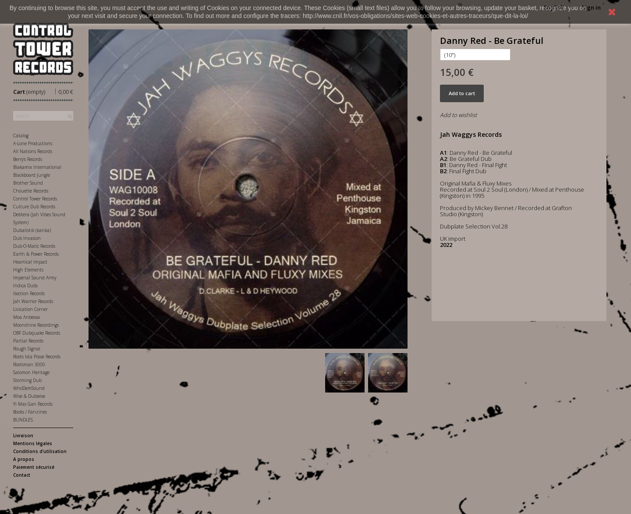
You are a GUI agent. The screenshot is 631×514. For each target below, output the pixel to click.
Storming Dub (27, 380)
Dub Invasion (27, 238)
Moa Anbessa (26, 317)
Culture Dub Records (34, 206)
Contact (21, 475)
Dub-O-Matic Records (34, 246)
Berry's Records (27, 159)
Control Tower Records (35, 199)
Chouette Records (30, 191)
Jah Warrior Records (33, 301)
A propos (23, 459)
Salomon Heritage (31, 372)
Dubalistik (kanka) (32, 230)
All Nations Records (32, 151)
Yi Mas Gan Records (33, 404)
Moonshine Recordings (36, 325)
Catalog (20, 135)
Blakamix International (37, 167)
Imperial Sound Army (35, 278)
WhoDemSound (29, 388)
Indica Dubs (25, 285)
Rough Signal (26, 349)
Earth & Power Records (36, 254)
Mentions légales (32, 443)
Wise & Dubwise (29, 396)
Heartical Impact (30, 262)
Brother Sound (28, 183)
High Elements (28, 270)
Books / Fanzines (30, 412)
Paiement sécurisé (33, 467)
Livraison (23, 435)
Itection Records (29, 293)
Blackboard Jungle (31, 175)
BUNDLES (23, 420)
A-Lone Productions (32, 143)
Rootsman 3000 (29, 364)
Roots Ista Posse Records (36, 356)
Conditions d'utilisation (40, 451)
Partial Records (28, 341)
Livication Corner (30, 309)
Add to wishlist (458, 115)
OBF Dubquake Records (36, 333)
